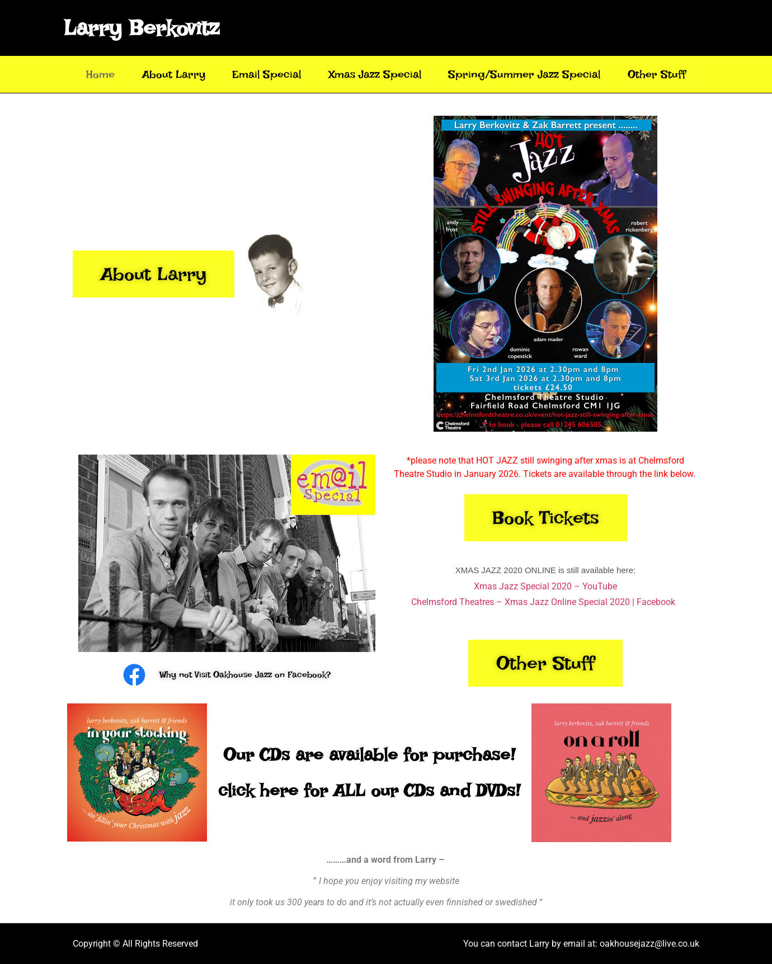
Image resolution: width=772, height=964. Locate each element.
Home (100, 74)
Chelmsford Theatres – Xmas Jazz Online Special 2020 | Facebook (543, 602)
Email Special (266, 74)
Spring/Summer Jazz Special (524, 74)
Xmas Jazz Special (374, 74)
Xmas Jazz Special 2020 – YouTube (545, 586)
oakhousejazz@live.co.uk (649, 943)
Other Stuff (657, 74)
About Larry (173, 74)
